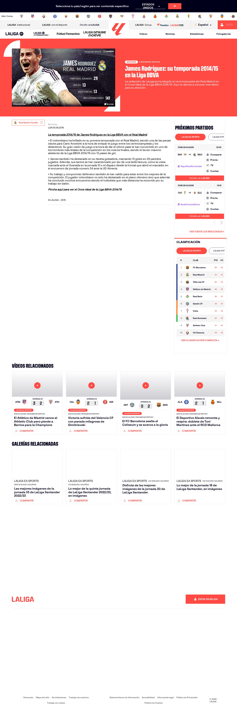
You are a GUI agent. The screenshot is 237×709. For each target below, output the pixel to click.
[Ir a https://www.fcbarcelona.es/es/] (77, 16)
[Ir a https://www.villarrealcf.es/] (233, 16)
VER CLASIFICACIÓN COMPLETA (200, 340)
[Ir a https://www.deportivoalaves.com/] (55, 16)
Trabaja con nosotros (79, 697)
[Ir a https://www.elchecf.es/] (66, 16)
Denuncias (28, 697)
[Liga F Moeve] (68, 34)
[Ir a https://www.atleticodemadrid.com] (32, 16)
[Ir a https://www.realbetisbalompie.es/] (166, 16)
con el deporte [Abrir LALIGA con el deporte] (54, 25)
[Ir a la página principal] (118, 37)
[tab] (190, 137)
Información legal (165, 697)
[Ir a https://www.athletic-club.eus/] (21, 16)
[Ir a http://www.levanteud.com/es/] (110, 16)
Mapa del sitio (42, 697)
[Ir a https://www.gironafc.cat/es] (99, 16)
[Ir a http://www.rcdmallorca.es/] (155, 16)
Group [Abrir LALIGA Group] (143, 25)
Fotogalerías (223, 34)
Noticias (170, 34)
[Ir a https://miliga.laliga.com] (227, 24)
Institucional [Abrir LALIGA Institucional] (19, 25)
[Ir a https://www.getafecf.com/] (88, 16)
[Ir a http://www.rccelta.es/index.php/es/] (133, 16)
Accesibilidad (148, 697)
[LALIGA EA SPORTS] (14, 34)
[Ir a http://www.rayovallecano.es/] (121, 16)
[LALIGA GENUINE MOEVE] (94, 34)
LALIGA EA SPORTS (190, 137)
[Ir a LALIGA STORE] (170, 24)
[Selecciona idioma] (204, 25)
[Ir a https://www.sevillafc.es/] (210, 16)
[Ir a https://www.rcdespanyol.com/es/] (144, 16)
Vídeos (143, 34)
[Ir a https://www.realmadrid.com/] (177, 16)
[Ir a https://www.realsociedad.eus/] (199, 16)
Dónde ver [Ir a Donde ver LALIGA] (89, 25)
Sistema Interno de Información (124, 697)
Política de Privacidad (186, 697)
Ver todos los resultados (206, 231)
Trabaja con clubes (56, 703)
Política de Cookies (154, 703)
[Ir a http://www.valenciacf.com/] (222, 16)
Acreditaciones (59, 697)
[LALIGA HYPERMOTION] (41, 34)
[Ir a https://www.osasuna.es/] (43, 16)
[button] (14, 33)
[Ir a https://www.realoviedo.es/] (188, 16)
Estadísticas (197, 34)
